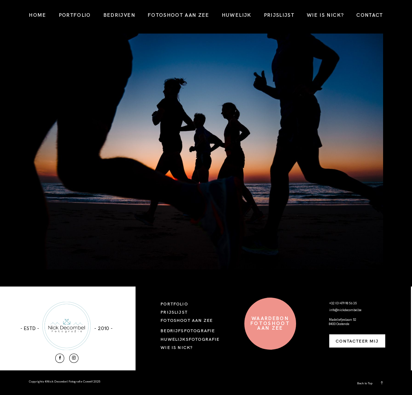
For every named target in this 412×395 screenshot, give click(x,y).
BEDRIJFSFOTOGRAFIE (188, 330)
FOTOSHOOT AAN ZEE (178, 15)
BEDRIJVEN (119, 15)
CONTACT (369, 15)
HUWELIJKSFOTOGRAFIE (190, 339)
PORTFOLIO (75, 15)
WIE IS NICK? (325, 15)
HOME (37, 15)
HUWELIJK (236, 15)
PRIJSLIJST (279, 15)
